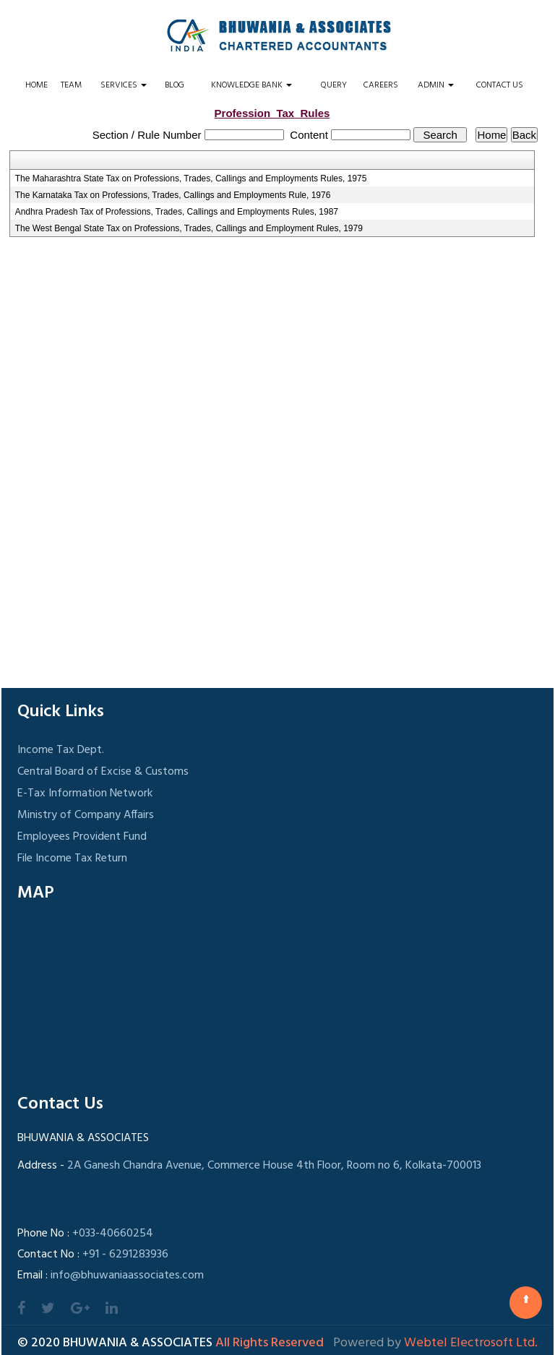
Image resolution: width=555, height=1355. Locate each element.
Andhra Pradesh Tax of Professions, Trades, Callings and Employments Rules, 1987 (176, 212)
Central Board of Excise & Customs (103, 771)
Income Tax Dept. (60, 750)
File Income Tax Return (72, 858)
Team (71, 85)
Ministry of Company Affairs (85, 815)
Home (36, 85)
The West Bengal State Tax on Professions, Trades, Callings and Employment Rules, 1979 (189, 228)
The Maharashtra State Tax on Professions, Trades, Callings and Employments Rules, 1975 (191, 178)
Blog (174, 85)
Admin (436, 85)
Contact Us (499, 85)
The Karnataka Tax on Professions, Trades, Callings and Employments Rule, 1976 (173, 195)
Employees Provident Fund (82, 836)
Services (123, 85)
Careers (380, 85)
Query (334, 85)
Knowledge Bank (251, 85)
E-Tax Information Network (84, 793)
